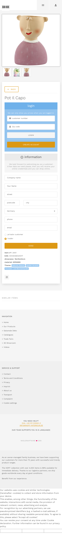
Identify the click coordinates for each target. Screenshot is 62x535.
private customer (15, 234)
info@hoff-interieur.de (31, 425)
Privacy (7, 382)
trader (10, 238)
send (30, 246)
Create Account (31, 145)
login (31, 135)
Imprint (7, 386)
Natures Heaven (18, 265)
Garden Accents (32, 265)
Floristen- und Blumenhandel (16, 269)
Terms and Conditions (13, 378)
